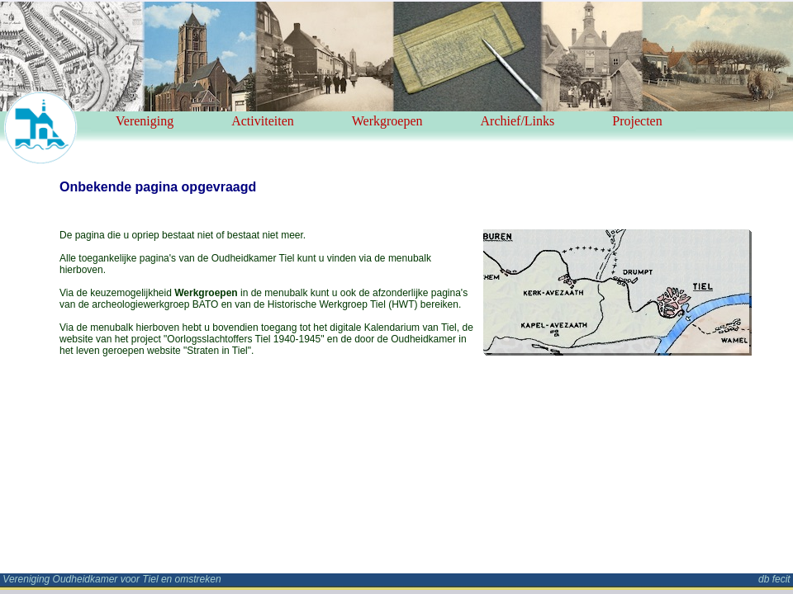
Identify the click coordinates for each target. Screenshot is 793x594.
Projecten (637, 121)
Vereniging (144, 121)
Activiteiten (262, 121)
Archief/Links (518, 121)
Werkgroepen (387, 121)
